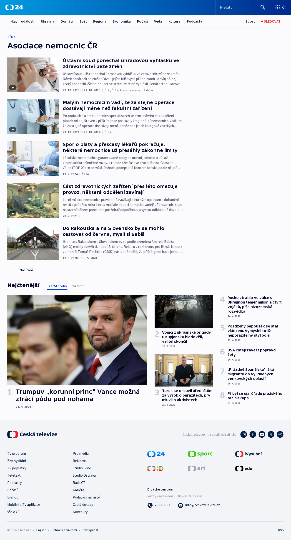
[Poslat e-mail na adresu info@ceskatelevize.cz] (199, 505)
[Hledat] (263, 7)
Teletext (14, 475)
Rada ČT (79, 482)
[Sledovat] (271, 21)
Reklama (80, 460)
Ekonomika (122, 21)
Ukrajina (47, 21)
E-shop (12, 497)
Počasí (142, 21)
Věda (158, 21)
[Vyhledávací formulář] (243, 7)
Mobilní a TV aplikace (23, 504)
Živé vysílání (16, 460)
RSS (281, 530)
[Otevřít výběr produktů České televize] (280, 7)
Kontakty (80, 511)
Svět (83, 21)
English (41, 530)
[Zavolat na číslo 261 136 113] (159, 505)
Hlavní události (22, 21)
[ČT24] (14, 7)
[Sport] (250, 21)
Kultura (174, 21)
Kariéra (78, 490)
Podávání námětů (86, 497)
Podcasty (194, 21)
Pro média (81, 453)
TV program (16, 453)
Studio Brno (82, 468)
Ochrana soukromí (64, 530)
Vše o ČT (13, 511)
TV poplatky (16, 468)
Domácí (67, 21)
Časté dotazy (83, 504)
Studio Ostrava (84, 475)
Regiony (99, 21)
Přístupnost (90, 530)
